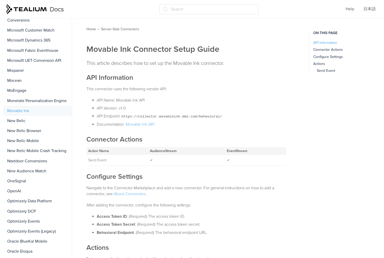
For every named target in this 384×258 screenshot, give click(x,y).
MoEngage (16, 90)
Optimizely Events (23, 221)
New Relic (16, 120)
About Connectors (130, 193)
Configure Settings (328, 57)
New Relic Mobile (23, 140)
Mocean (14, 80)
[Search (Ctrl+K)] (208, 9)
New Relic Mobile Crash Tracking (36, 150)
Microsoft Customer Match (31, 30)
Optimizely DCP (21, 211)
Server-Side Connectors (120, 29)
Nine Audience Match (26, 171)
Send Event (326, 70)
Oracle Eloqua (19, 251)
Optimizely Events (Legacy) (31, 231)
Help (350, 9)
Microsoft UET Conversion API (34, 60)
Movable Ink (18, 110)
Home (91, 29)
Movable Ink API (140, 124)
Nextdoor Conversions (27, 161)
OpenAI (14, 191)
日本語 (369, 9)
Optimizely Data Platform (29, 201)
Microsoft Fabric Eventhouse (32, 50)
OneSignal (16, 181)
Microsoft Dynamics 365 (28, 40)
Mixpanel (15, 70)
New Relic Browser (24, 130)
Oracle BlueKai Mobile (27, 241)
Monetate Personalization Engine (37, 100)
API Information (325, 43)
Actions (319, 64)
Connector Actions (328, 49)
